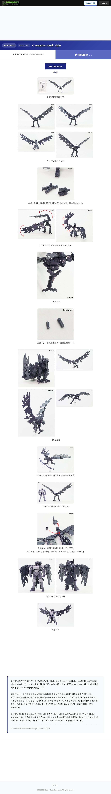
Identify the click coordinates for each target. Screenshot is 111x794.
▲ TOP (55, 786)
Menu (104, 3)
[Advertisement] (55, 23)
